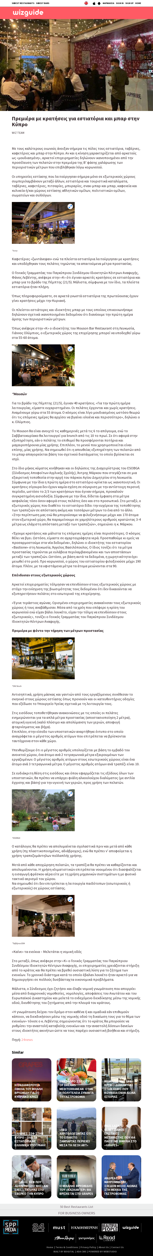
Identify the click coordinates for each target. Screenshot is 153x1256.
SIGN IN (120, 3)
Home (50, 1247)
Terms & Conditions (66, 1247)
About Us (104, 1247)
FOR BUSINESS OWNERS (76, 1213)
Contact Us (117, 1247)
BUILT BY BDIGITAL (64, 1251)
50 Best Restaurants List (76, 1207)
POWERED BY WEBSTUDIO (103, 1251)
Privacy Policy (88, 1247)
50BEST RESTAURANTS (23, 3)
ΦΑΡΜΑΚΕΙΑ (108, 3)
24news (27, 1039)
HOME (138, 3)
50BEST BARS (42, 3)
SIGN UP (129, 3)
